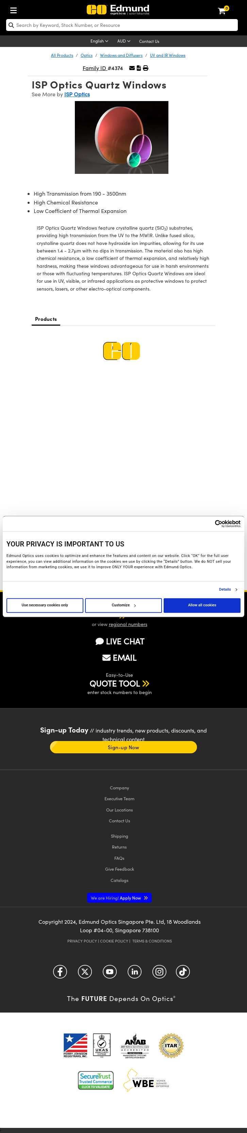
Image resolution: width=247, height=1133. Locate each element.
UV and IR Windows (167, 55)
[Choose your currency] (125, 41)
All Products (62, 55)
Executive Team (119, 798)
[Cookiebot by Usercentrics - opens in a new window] (211, 523)
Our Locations (119, 809)
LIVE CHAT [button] (120, 641)
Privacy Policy (82, 940)
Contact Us (149, 41)
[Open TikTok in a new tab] (183, 974)
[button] (139, 67)
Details (225, 589)
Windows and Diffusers (121, 55)
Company (119, 787)
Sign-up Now (123, 747)
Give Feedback (119, 869)
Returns (119, 847)
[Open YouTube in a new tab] (109, 974)
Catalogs (120, 880)
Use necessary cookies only (45, 605)
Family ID (95, 67)
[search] (122, 25)
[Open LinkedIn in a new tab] (134, 974)
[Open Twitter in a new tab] (85, 974)
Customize (123, 605)
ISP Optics (77, 94)
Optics (87, 55)
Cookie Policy (114, 940)
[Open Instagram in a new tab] (159, 974)
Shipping (119, 836)
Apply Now (116, 898)
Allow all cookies (202, 605)
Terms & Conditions (152, 940)
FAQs (119, 858)
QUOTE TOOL (114, 683)
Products (46, 318)
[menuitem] (15, 9)
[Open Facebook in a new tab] (60, 974)
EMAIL (119, 657)
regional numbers (128, 624)
